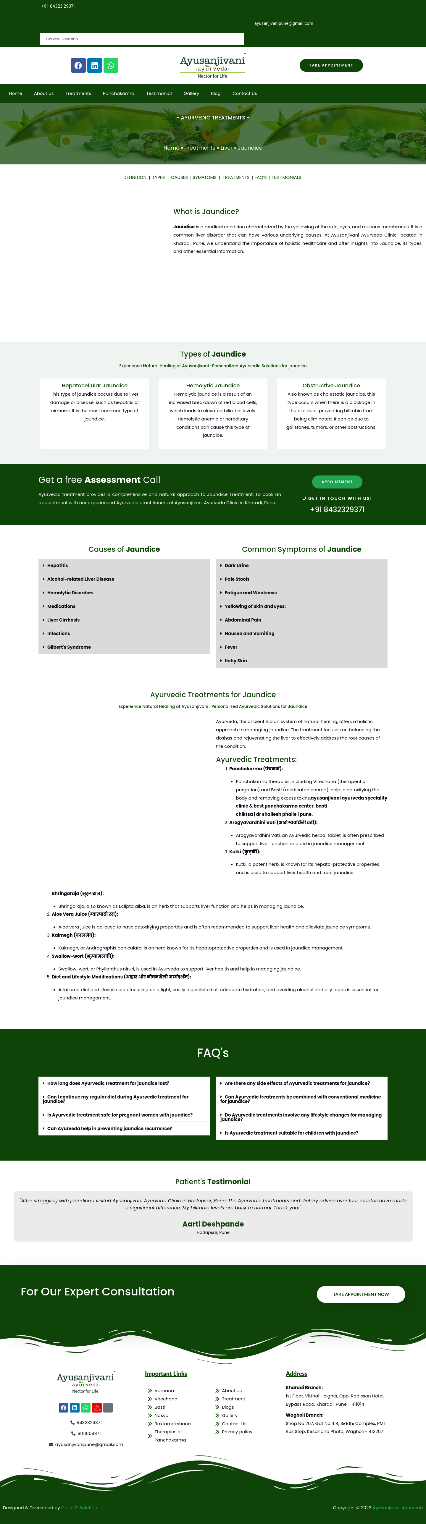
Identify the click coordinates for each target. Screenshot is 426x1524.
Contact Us (245, 93)
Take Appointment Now (360, 1294)
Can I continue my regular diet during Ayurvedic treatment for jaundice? (115, 1099)
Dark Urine (237, 565)
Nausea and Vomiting (250, 633)
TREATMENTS (237, 177)
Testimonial (159, 93)
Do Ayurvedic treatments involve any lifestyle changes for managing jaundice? (301, 1117)
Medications (61, 606)
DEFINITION (136, 177)
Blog (216, 93)
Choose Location (64, 23)
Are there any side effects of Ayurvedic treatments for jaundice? (297, 1083)
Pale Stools (237, 579)
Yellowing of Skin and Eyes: (255, 606)
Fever (231, 647)
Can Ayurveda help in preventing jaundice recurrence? (109, 1129)
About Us (44, 93)
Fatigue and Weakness (251, 593)
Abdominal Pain (243, 620)
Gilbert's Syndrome (69, 647)
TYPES (159, 177)
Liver (227, 147)
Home (15, 93)
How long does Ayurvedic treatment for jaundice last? (108, 1083)
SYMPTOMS (206, 177)
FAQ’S (260, 177)
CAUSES (180, 177)
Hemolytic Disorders (70, 593)
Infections (58, 633)
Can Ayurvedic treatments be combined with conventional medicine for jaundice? (300, 1099)
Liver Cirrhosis (63, 620)
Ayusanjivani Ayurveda (397, 1507)
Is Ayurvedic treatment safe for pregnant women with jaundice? (120, 1115)
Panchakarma (118, 93)
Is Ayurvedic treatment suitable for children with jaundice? (292, 1133)
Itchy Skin (236, 661)
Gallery (191, 93)
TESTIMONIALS (286, 177)
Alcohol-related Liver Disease (80, 579)
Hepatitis (57, 565)
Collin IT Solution (79, 1507)
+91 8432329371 (337, 510)
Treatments (78, 93)
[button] (124, 565)
